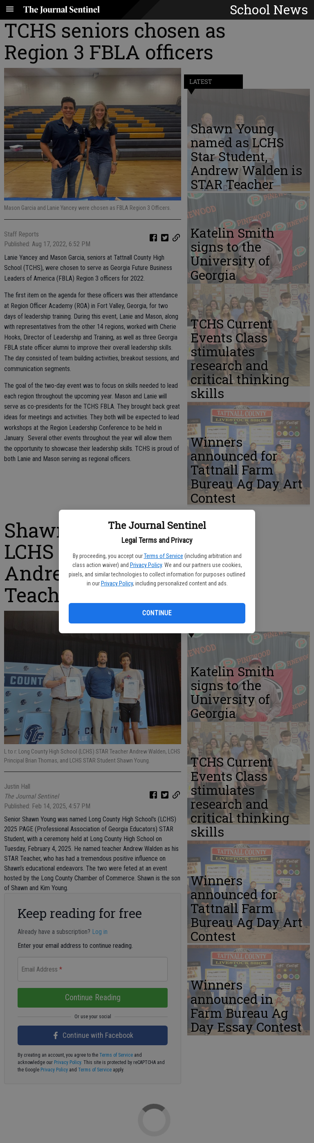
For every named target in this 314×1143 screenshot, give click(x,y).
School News (269, 9)
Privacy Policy (146, 565)
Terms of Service (163, 556)
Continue (156, 613)
